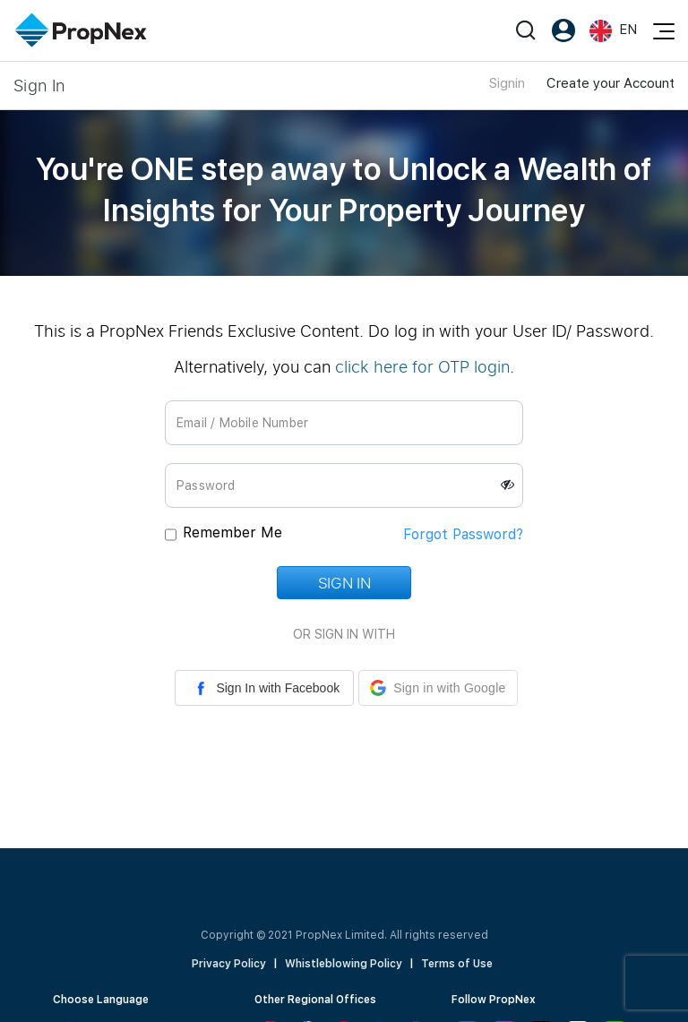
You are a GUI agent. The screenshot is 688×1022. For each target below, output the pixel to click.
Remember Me (232, 532)
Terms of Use (457, 964)
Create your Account (610, 83)
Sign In (344, 582)
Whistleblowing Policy (343, 964)
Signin (507, 83)
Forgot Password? (463, 534)
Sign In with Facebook (264, 688)
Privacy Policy (229, 964)
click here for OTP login (422, 366)
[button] (437, 688)
